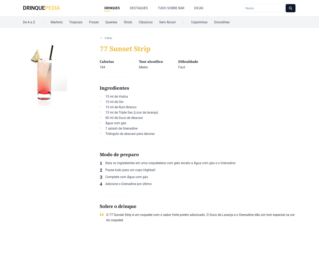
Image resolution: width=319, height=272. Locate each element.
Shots (128, 22)
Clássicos (146, 22)
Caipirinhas (199, 22)
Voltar (108, 38)
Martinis (57, 22)
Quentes (111, 22)
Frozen (94, 22)
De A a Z (29, 22)
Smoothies (222, 22)
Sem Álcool (167, 22)
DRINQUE (41, 8)
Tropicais (75, 22)
